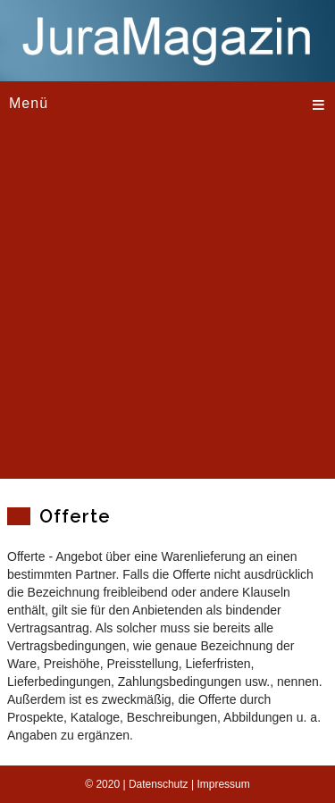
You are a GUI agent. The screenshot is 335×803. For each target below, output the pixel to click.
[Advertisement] (167, 311)
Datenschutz (158, 784)
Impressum (223, 784)
